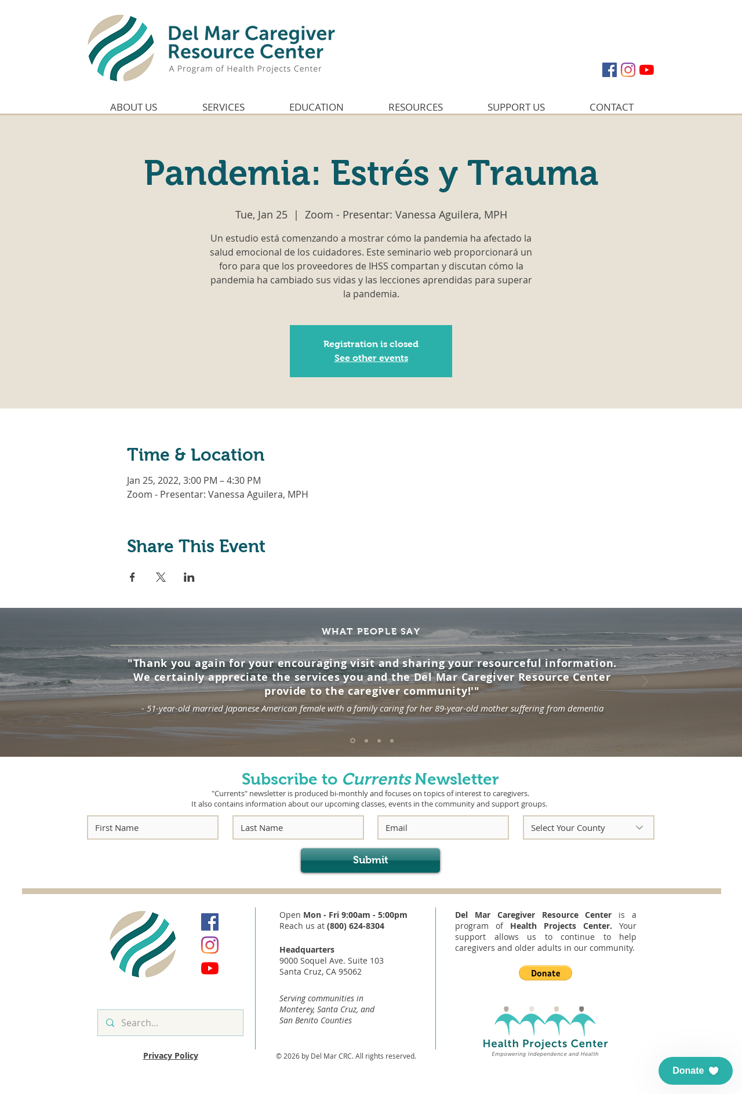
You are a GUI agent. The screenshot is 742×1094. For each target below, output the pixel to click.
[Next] (645, 682)
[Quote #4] (392, 740)
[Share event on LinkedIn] (189, 577)
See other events (371, 358)
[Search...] (170, 1022)
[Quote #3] (379, 740)
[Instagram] (628, 70)
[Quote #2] (366, 740)
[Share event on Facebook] (132, 577)
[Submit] (370, 860)
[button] (545, 972)
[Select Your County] (588, 827)
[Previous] (98, 682)
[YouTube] (646, 70)
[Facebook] (609, 70)
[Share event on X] (160, 577)
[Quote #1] (352, 740)
